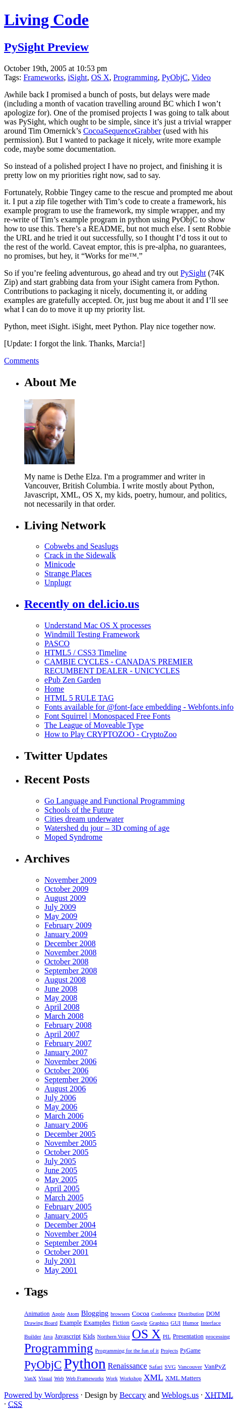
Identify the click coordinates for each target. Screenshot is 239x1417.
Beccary (132, 1395)
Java (48, 1336)
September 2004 (70, 1243)
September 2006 (70, 1079)
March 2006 (64, 1116)
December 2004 (70, 1224)
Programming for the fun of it (126, 1350)
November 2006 (70, 1061)
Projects (169, 1350)
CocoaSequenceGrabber (122, 131)
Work (111, 1378)
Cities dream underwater (84, 819)
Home (54, 689)
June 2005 (60, 1170)
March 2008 (64, 1016)
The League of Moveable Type (94, 725)
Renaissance (127, 1366)
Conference (163, 1314)
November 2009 (70, 880)
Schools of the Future (78, 810)
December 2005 (70, 1134)
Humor (191, 1323)
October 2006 (66, 1070)
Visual (45, 1378)
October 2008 (66, 961)
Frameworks (43, 77)
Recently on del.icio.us (81, 603)
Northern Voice (113, 1336)
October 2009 (66, 889)
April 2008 (62, 1007)
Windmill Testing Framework (92, 634)
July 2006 (60, 1097)
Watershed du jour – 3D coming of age (106, 828)
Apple (58, 1314)
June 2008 (60, 988)
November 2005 (70, 1143)
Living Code (46, 20)
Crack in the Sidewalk (80, 555)
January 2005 (66, 1215)
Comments (21, 360)
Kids (89, 1336)
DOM (213, 1313)
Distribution (191, 1314)
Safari (155, 1367)
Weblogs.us (180, 1395)
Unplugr (57, 582)
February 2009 (68, 925)
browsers (120, 1314)
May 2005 (60, 1179)
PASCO (57, 643)
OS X (100, 77)
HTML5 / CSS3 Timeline (85, 652)
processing (218, 1336)
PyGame (190, 1350)
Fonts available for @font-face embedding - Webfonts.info (138, 707)
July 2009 (60, 907)
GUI (175, 1323)
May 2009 (60, 916)
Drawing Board (40, 1323)
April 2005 (62, 1188)
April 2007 (62, 1034)
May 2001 (60, 1270)
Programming (135, 77)
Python (85, 1364)
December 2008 (70, 943)
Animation (36, 1313)
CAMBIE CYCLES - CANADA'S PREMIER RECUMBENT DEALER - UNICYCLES (118, 666)
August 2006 (65, 1088)
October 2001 (66, 1252)
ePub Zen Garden (72, 679)
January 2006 (66, 1125)
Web (59, 1378)
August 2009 (65, 898)
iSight (77, 77)
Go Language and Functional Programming (114, 800)
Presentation (188, 1336)
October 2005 (66, 1152)
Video (201, 77)
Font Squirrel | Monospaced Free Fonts (107, 716)
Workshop (130, 1378)
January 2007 (66, 1052)
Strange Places (68, 573)
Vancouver (190, 1367)
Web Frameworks (85, 1378)
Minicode (59, 564)
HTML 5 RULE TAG (79, 698)
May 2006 (60, 1106)
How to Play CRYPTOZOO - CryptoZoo (110, 734)
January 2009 (66, 934)
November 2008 (70, 952)
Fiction (120, 1322)
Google (139, 1323)
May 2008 (60, 998)
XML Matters (183, 1378)
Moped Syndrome (73, 837)
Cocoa (140, 1313)
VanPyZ (215, 1366)
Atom (73, 1314)
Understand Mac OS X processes (97, 625)
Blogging (94, 1313)
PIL (167, 1336)
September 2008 (70, 970)
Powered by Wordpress (41, 1395)
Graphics (158, 1323)
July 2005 (60, 1161)
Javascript (68, 1336)
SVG (169, 1367)
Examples (97, 1322)
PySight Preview (46, 46)
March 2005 (64, 1197)
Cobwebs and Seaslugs (81, 546)
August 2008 (65, 979)
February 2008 (68, 1025)
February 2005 (68, 1206)
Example (70, 1322)
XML (153, 1377)
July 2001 (60, 1261)
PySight (193, 273)
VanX (30, 1378)
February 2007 (68, 1043)
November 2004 (70, 1233)
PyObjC (175, 77)
